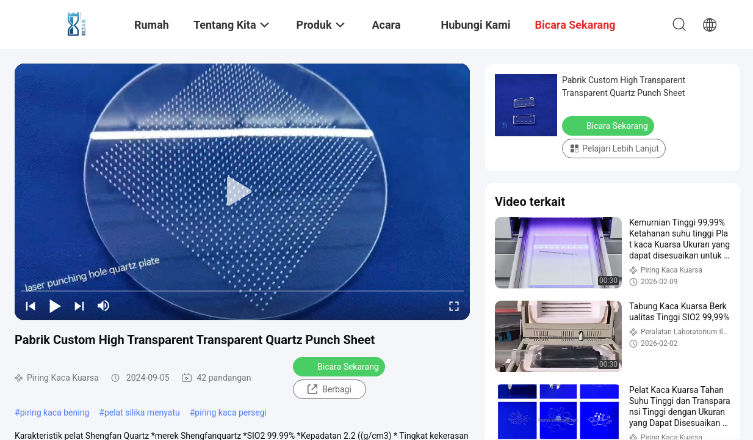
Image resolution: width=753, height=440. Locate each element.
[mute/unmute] (104, 305)
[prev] (30, 305)
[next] (79, 305)
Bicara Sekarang (340, 366)
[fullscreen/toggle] (454, 305)
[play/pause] (55, 305)
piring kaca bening (55, 412)
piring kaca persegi (231, 412)
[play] (242, 192)
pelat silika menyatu (142, 412)
